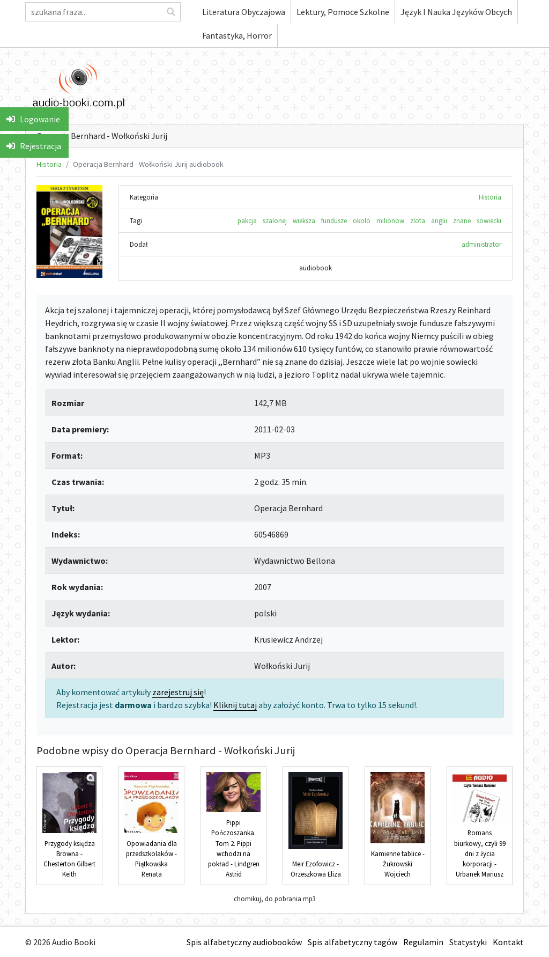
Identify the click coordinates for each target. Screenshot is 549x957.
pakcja (247, 220)
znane (462, 220)
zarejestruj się (178, 692)
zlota (417, 220)
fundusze (334, 220)
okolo (361, 220)
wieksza (304, 220)
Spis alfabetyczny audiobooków (244, 942)
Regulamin (423, 942)
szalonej (275, 220)
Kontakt (508, 942)
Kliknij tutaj (235, 705)
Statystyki (468, 942)
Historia (49, 164)
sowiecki (489, 220)
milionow (390, 220)
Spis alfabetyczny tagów (352, 942)
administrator (481, 244)
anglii (439, 220)
